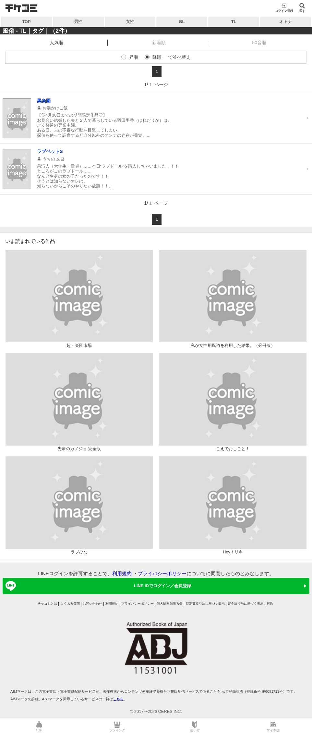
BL (182, 21)
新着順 (159, 42)
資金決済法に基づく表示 (245, 603)
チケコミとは (47, 603)
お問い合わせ (92, 603)
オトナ (285, 21)
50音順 (259, 42)
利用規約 (122, 573)
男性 (78, 21)
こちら (118, 699)
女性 (130, 21)
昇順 (133, 57)
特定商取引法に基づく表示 (205, 603)
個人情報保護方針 (170, 603)
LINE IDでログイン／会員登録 (97, 585)
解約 (270, 603)
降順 (157, 57)
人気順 (56, 42)
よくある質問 (70, 603)
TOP (26, 21)
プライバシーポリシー (162, 573)
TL (233, 21)
